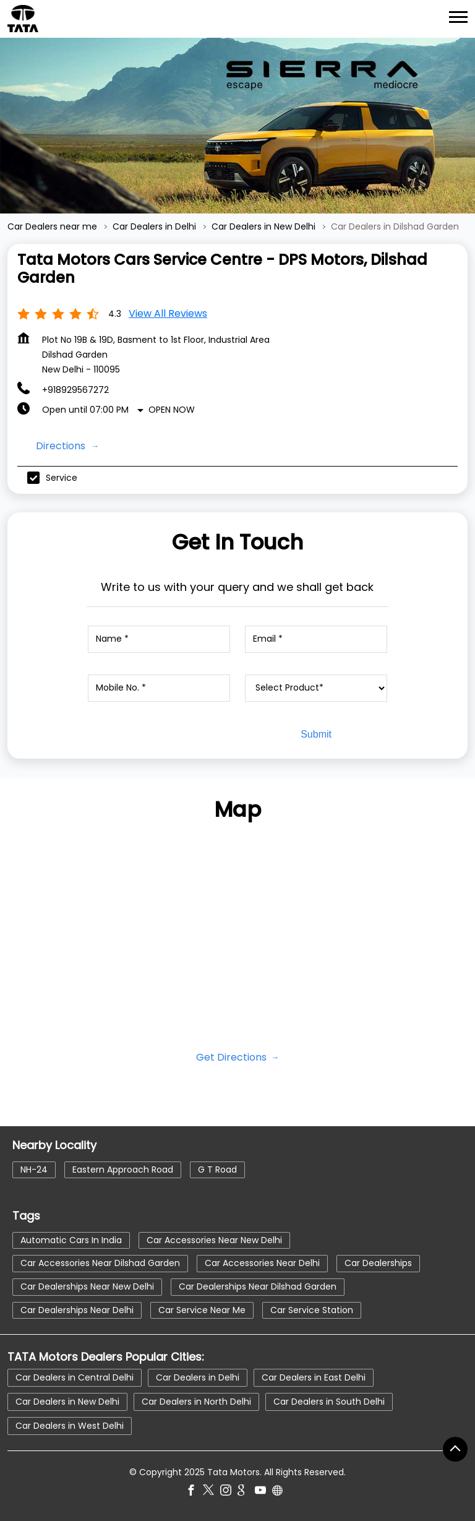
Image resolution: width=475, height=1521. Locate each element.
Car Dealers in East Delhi (314, 1377)
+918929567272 (75, 390)
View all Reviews (168, 313)
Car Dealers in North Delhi (196, 1401)
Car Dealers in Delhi (197, 1377)
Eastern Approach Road (122, 1169)
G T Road (217, 1169)
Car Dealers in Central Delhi (74, 1377)
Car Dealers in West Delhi (69, 1426)
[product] (316, 688)
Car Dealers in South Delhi (329, 1401)
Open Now (171, 409)
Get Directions (232, 1057)
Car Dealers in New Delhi (67, 1401)
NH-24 (34, 1169)
